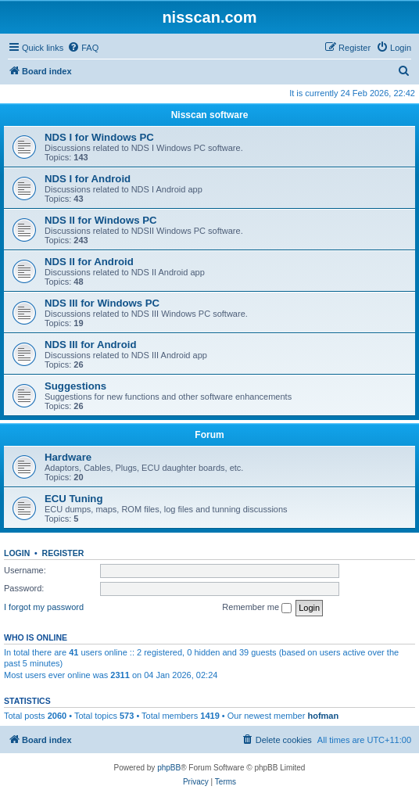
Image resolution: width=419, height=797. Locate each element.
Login (17, 553)
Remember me (257, 607)
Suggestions (75, 386)
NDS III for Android (90, 344)
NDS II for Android (89, 261)
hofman (322, 715)
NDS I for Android (88, 179)
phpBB (169, 767)
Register (63, 553)
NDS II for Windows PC (100, 220)
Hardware (68, 457)
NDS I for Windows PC (99, 137)
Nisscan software (210, 114)
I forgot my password (44, 607)
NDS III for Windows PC (102, 303)
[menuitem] (82, 47)
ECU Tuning (73, 498)
